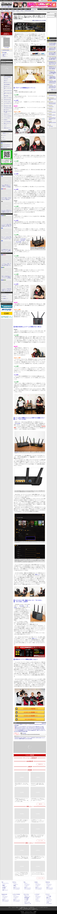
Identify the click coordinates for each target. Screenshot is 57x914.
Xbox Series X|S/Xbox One (6, 144)
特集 (3, 55)
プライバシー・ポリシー (28, 911)
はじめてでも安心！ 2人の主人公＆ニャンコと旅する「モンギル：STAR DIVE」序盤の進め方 (6, 198)
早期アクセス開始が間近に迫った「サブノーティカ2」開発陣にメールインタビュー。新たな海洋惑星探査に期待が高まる (6, 277)
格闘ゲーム (48, 897)
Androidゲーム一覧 (27, 903)
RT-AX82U (22, 605)
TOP (2, 882)
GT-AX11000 (41, 247)
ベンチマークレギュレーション (29, 10)
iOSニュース (26, 895)
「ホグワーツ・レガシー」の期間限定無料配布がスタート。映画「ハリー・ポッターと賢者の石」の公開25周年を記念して (52, 72)
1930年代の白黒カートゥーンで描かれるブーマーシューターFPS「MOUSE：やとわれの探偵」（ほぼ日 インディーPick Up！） (37, 799)
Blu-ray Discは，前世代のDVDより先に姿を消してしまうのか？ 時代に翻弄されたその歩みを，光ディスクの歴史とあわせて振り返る (7, 211)
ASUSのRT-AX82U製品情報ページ (30, 712)
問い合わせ (17, 0)
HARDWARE (33, 737)
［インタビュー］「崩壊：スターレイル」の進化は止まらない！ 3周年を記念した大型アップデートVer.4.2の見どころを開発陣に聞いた (6, 264)
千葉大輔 (21, 738)
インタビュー (13, 10)
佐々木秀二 (28, 738)
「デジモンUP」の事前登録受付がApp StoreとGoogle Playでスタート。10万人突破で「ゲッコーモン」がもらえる (52, 48)
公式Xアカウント (5, 0)
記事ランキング (5, 890)
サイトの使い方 (12, 0)
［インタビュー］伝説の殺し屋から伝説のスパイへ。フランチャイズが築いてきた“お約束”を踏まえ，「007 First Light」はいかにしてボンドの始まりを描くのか (6, 289)
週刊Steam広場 (6, 95)
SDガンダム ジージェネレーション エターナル (52, 103)
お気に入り (45, 0)
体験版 (3, 885)
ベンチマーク (37, 901)
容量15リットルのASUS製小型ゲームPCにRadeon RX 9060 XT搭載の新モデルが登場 (29, 726)
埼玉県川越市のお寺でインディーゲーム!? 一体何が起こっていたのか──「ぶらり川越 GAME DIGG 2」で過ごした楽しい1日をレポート (52, 63)
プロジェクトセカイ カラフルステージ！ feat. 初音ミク (52, 118)
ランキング (54, 0)
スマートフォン (26, 894)
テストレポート (7, 10)
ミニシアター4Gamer (7, 117)
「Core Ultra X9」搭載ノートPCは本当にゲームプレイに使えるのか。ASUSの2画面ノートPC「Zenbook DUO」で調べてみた (21, 821)
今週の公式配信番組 (7, 84)
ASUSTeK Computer (6, 49)
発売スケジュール (16, 887)
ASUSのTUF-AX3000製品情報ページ (30, 708)
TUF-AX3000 (18, 241)
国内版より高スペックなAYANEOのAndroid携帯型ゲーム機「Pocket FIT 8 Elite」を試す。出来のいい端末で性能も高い (37, 836)
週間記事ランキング (6, 133)
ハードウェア (34, 9)
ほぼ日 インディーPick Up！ (8, 97)
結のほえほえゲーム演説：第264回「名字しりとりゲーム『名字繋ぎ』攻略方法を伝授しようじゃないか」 (37, 784)
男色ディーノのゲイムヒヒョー (8, 88)
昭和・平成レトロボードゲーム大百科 (8, 112)
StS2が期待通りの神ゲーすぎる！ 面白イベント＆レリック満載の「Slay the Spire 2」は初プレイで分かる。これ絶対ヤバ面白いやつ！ (7, 250)
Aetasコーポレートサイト (6, 300)
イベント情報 (48, 896)
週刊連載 (3, 887)
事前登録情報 (26, 897)
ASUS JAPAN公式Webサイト (30, 719)
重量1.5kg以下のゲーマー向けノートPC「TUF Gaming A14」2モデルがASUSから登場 (29, 727)
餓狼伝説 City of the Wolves (52, 123)
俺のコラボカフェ (6, 109)
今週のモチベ (6, 80)
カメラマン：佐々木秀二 (42, 20)
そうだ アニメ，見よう (7, 101)
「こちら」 (33, 908)
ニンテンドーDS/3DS (16, 894)
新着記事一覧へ (40, 764)
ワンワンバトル (51, 106)
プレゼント (4, 135)
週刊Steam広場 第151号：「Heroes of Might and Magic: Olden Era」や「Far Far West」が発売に (21, 784)
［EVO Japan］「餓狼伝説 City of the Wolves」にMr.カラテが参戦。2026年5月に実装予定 (52, 53)
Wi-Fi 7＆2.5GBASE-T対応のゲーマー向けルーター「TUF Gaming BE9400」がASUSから (30, 729)
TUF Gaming (6, 47)
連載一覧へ (10, 129)
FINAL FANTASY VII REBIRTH (52, 99)
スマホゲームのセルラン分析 (8, 91)
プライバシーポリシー (6, 294)
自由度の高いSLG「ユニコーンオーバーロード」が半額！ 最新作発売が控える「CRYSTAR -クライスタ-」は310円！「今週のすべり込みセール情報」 (21, 800)
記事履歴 (49, 0)
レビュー (2, 10)
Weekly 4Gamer (6, 78)
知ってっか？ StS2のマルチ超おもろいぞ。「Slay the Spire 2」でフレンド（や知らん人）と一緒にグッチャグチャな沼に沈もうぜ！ (7, 238)
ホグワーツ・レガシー (52, 114)
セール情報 (26, 898)
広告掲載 (35, 911)
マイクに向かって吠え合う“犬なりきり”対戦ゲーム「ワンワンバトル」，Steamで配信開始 (52, 44)
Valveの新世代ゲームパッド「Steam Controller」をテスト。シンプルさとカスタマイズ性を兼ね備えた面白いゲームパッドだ (37, 821)
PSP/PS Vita (48, 882)
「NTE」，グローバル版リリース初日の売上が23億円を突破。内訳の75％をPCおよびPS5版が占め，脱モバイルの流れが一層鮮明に (52, 58)
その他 (47, 902)
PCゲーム (14, 882)
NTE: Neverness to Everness (52, 96)
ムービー (17, 10)
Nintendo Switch (5, 147)
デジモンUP (50, 109)
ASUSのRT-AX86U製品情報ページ (30, 715)
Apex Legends (51, 126)
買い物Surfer (5, 119)
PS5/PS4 (36, 882)
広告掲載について (5, 298)
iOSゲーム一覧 (26, 902)
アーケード (47, 894)
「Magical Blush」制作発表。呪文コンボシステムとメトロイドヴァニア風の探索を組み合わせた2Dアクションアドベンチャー (52, 82)
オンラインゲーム (5, 883)
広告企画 (24, 737)
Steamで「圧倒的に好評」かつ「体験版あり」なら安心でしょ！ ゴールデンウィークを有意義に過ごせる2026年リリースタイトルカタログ (7, 186)
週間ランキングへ (54, 89)
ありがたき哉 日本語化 (7, 121)
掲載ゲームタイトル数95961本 (6, 6)
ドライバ (22, 10)
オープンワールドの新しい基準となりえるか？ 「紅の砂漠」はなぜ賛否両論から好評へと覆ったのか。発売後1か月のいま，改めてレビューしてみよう (7, 225)
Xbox (24, 882)
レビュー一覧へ (40, 840)
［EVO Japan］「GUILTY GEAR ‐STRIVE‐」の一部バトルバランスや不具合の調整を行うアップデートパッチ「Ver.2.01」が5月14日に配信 (52, 86)
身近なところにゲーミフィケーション (8, 124)
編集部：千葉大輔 (35, 20)
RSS (1, 0)
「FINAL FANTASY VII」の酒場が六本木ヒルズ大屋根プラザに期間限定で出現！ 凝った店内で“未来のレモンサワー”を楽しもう (52, 77)
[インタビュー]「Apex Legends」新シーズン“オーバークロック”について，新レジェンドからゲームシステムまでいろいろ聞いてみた (37, 874)
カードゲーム (48, 898)
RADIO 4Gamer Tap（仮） (7, 99)
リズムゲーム (48, 901)
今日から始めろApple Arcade (8, 107)
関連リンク (37, 574)
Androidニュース (27, 896)
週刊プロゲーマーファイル (8, 82)
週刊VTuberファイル (7, 86)
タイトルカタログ (5, 901)
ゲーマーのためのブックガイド (8, 104)
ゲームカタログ (49, 903)
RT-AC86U (23, 240)
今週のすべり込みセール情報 (8, 93)
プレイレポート (27, 884)
